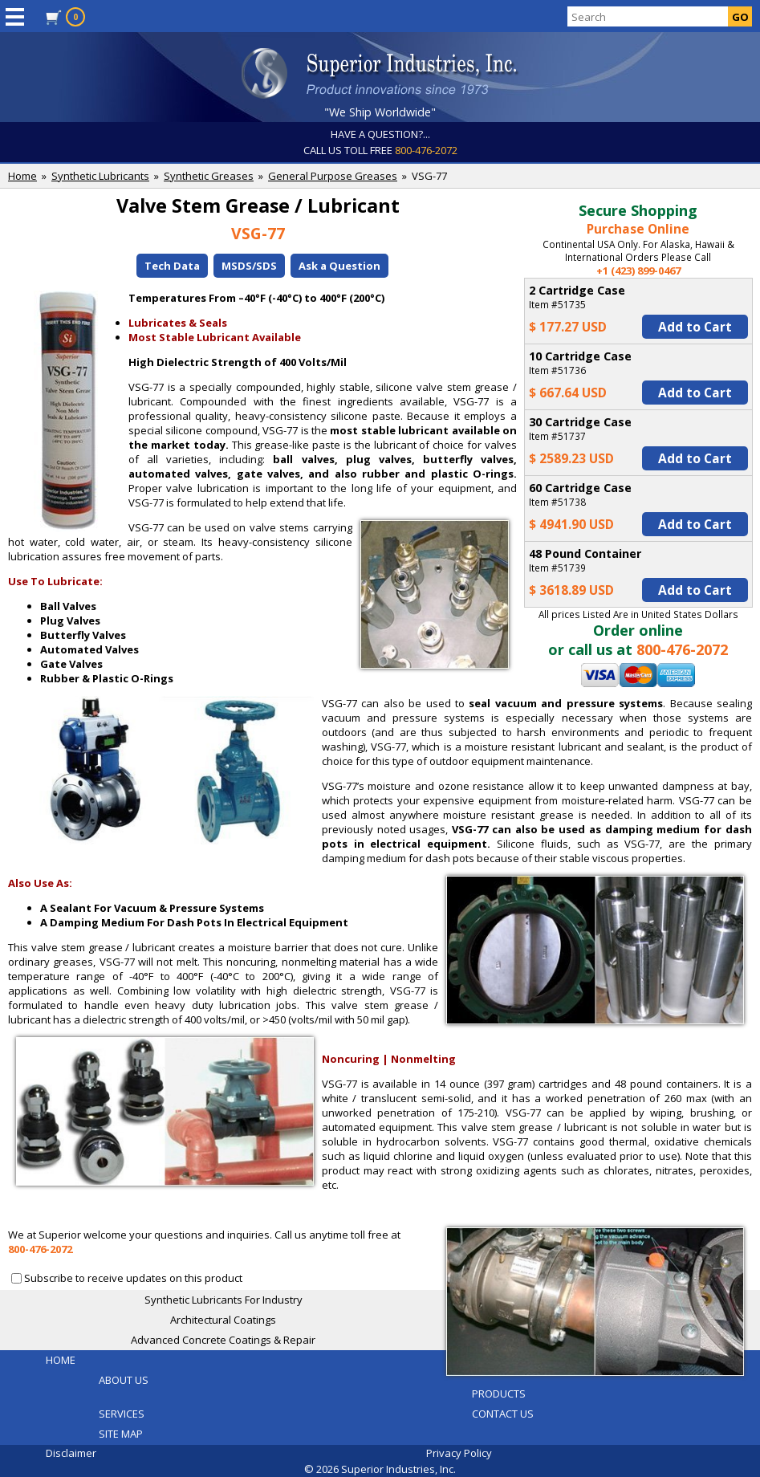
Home (22, 176)
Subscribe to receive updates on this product (133, 1278)
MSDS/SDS (249, 265)
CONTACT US (503, 1413)
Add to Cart (695, 327)
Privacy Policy (459, 1453)
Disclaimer (71, 1453)
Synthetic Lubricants (100, 176)
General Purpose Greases (332, 176)
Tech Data (172, 265)
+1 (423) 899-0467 (638, 270)
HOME (60, 1360)
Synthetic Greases (209, 176)
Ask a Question (339, 265)
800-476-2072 (426, 150)
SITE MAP (121, 1433)
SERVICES (121, 1413)
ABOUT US (123, 1380)
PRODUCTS (499, 1393)
